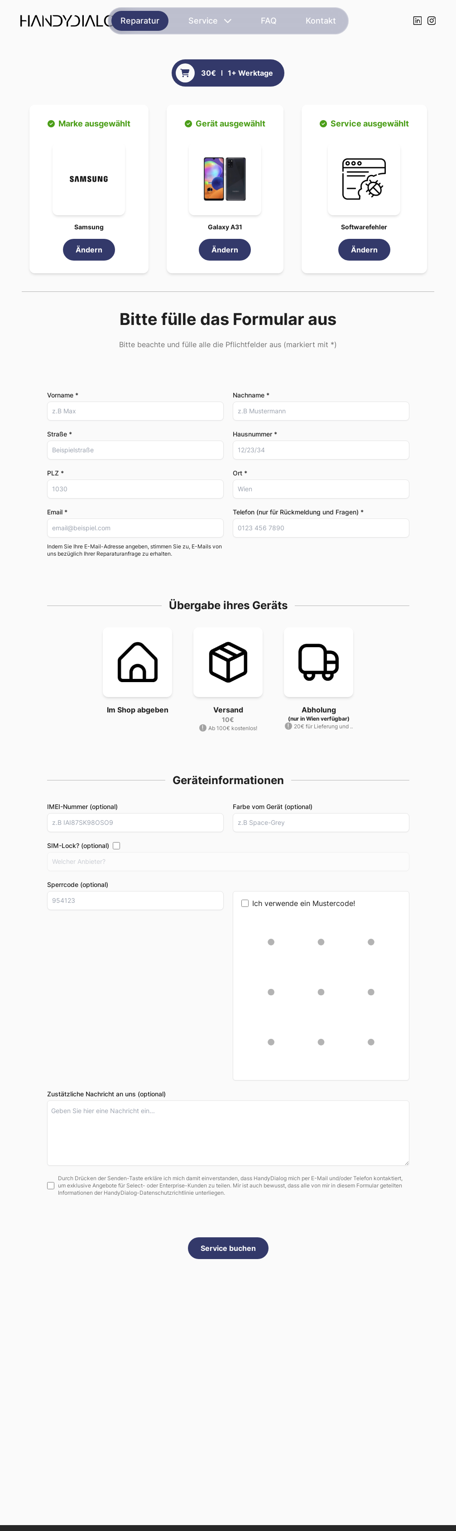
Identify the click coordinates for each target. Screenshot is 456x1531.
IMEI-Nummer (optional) (82, 809)
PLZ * (55, 473)
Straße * (59, 434)
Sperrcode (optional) (77, 887)
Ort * (240, 473)
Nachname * (251, 395)
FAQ (269, 20)
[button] (89, 179)
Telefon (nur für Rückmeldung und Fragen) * (298, 512)
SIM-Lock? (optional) (78, 848)
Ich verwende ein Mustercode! (298, 906)
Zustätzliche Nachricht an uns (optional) (106, 1096)
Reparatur (139, 20)
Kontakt (321, 20)
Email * (57, 512)
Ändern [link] (89, 249)
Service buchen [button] (228, 1250)
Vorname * (62, 395)
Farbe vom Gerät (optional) (272, 809)
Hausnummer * (255, 434)
